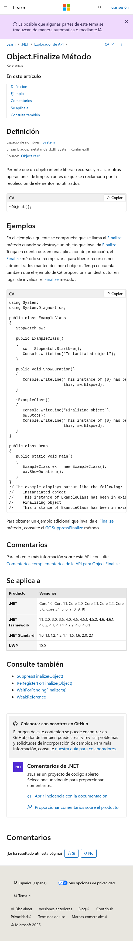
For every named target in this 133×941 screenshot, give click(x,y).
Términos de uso (51, 916)
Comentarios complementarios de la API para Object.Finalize (63, 563)
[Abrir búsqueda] (99, 7)
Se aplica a (19, 107)
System (49, 142)
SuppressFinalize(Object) (40, 676)
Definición (19, 86)
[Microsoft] (66, 7)
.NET (25, 44)
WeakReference (31, 697)
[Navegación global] (5, 7)
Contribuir (104, 908)
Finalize (114, 237)
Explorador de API (49, 44)
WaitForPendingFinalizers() (42, 690)
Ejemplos (18, 93)
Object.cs (28, 155)
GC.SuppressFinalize (64, 527)
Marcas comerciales (88, 916)
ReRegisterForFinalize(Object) (44, 683)
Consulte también (25, 114)
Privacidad (19, 916)
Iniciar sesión (118, 7)
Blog (82, 908)
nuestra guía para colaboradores (85, 748)
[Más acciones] (122, 44)
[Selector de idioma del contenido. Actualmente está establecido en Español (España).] (30, 883)
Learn (11, 44)
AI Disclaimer (21, 908)
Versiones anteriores (55, 908)
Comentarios (21, 100)
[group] (66, 405)
